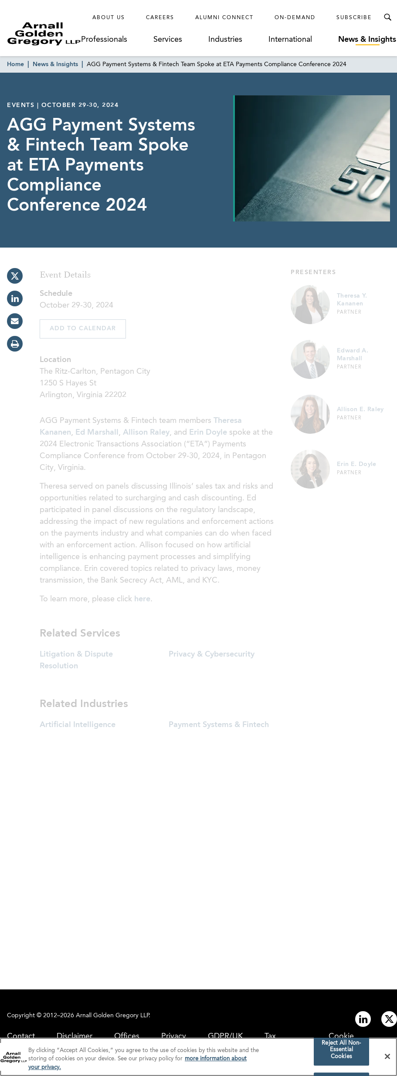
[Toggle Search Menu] (387, 17)
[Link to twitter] (389, 1019)
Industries (225, 40)
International (290, 40)
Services (167, 40)
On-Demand (295, 17)
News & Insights (367, 40)
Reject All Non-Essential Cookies (341, 1052)
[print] (15, 344)
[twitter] (15, 276)
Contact (21, 1036)
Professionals (104, 40)
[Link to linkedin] (363, 1019)
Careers (160, 17)
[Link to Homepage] (44, 34)
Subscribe (354, 17)
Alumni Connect (224, 17)
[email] (15, 321)
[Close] (387, 1058)
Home (15, 64)
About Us (108, 17)
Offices (126, 1036)
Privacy (173, 1036)
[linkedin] (15, 298)
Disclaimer (74, 1036)
